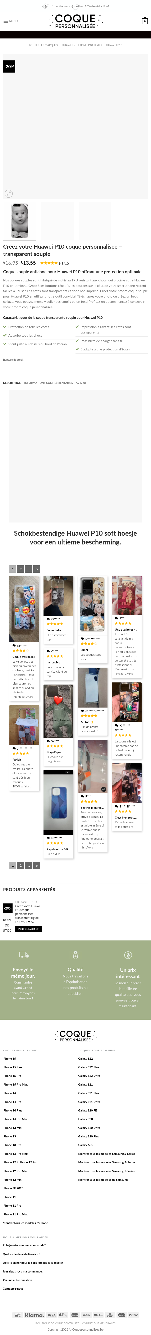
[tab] (12, 383)
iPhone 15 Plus (12, 1067)
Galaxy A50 (85, 1145)
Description (12, 383)
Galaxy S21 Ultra (89, 1102)
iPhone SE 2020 (13, 1188)
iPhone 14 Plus (12, 1110)
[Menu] (10, 21)
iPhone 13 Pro (12, 1145)
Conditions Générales (98, 1323)
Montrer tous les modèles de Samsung (103, 1179)
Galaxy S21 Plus (88, 1093)
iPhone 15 (9, 1058)
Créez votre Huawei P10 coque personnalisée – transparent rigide (28, 912)
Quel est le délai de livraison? (21, 1254)
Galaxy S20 (85, 1119)
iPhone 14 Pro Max (15, 1119)
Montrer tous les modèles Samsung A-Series (106, 1162)
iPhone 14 (9, 1093)
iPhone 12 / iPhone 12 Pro (20, 1162)
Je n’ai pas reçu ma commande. (22, 1271)
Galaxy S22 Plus (88, 1067)
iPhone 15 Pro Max (15, 1084)
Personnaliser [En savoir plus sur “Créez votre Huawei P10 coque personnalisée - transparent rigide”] (28, 928)
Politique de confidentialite (57, 1323)
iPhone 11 (9, 1197)
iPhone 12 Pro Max (15, 1171)
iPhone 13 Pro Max (15, 1153)
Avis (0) (81, 383)
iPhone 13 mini (12, 1127)
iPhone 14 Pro (12, 1102)
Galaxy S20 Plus (88, 1136)
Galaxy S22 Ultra (89, 1075)
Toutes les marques (43, 45)
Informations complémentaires (48, 383)
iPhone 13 (9, 1136)
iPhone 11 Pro (12, 1205)
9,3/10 (64, 263)
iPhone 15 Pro (12, 1075)
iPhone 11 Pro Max (15, 1214)
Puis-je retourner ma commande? (24, 1245)
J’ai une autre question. (18, 1280)
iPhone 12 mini (12, 1179)
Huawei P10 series (89, 45)
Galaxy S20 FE (87, 1110)
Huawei (67, 45)
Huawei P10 (114, 45)
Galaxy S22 (85, 1058)
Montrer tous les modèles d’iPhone (25, 1223)
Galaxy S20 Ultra (89, 1127)
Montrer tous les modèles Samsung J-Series (106, 1171)
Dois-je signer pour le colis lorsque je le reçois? (33, 1262)
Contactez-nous (13, 1288)
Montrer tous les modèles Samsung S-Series (106, 1153)
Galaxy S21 (85, 1084)
